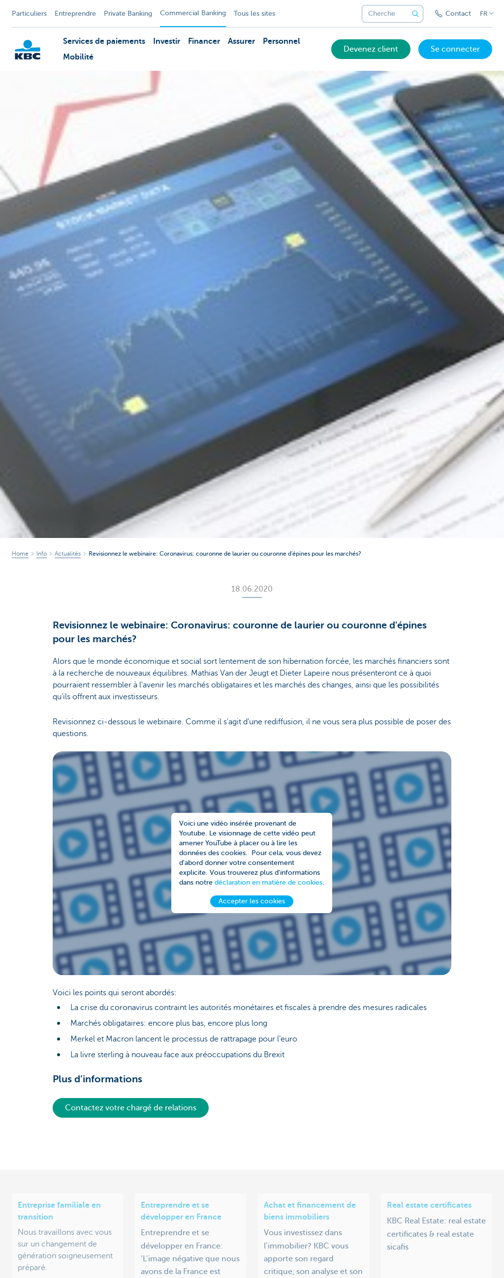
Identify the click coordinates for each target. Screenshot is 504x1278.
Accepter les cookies (252, 905)
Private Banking (128, 13)
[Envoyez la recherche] (415, 14)
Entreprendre (75, 13)
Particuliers (29, 13)
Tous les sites (254, 13)
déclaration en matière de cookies (268, 886)
